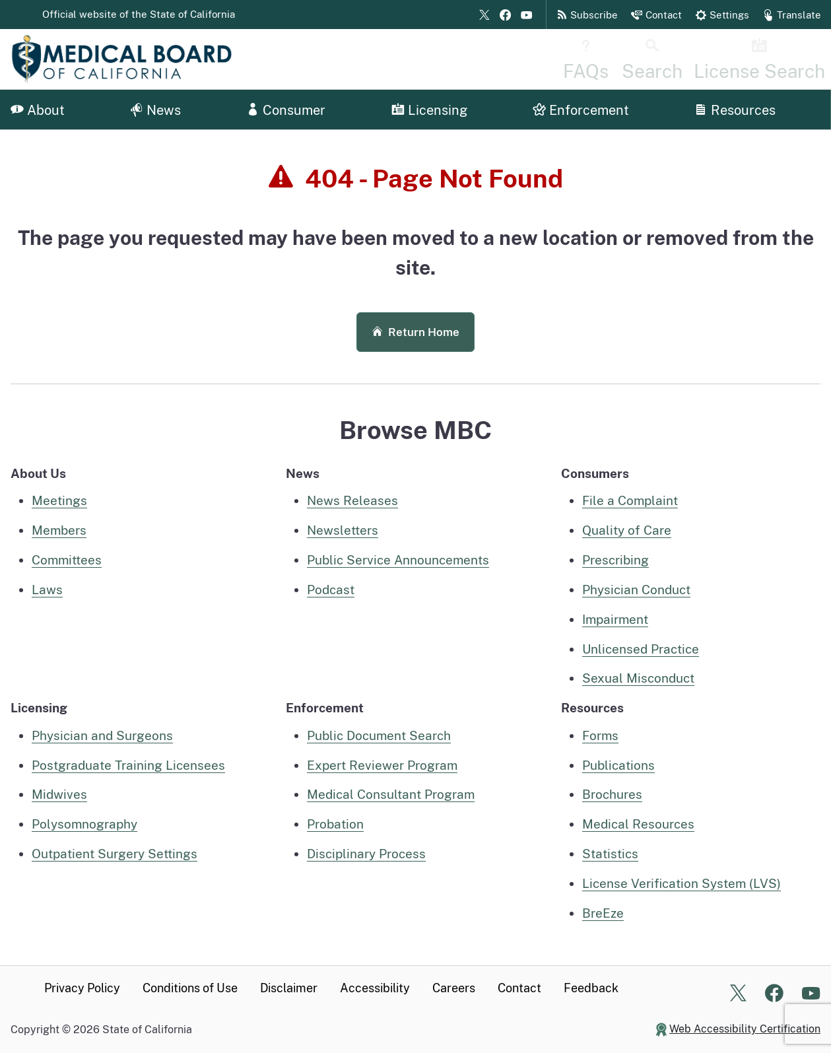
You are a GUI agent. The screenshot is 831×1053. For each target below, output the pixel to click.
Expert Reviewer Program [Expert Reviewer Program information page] (382, 765)
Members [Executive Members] (59, 530)
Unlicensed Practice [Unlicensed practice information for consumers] (640, 649)
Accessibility (375, 988)
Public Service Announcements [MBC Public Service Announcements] (398, 560)
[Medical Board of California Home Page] (143, 59)
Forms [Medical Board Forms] (600, 735)
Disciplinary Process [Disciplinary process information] (366, 853)
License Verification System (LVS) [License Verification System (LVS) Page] (681, 883)
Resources (735, 110)
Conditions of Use (190, 988)
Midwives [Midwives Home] (59, 794)
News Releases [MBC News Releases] (352, 500)
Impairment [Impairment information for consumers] (615, 619)
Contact (519, 988)
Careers (453, 988)
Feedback (591, 988)
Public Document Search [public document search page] (379, 735)
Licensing (429, 110)
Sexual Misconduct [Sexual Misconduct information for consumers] (638, 678)
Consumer (285, 110)
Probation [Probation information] (335, 824)
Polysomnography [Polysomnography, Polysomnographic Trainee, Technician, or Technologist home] (84, 824)
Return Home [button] (415, 332)
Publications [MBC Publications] (618, 765)
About (38, 110)
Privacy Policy (82, 988)
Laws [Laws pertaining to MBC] (47, 589)
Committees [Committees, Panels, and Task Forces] (67, 560)
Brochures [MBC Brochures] (612, 794)
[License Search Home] (779, 59)
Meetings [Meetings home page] (59, 500)
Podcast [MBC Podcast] (330, 589)
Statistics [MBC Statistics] (610, 853)
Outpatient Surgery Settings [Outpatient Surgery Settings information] (114, 853)
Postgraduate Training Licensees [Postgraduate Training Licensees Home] (128, 765)
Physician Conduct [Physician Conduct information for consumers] (636, 589)
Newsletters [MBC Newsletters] (342, 530)
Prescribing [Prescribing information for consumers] (615, 560)
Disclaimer (288, 988)
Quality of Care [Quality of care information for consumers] (626, 530)
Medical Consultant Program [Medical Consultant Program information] (391, 794)
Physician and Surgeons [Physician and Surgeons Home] (102, 735)
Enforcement (581, 110)
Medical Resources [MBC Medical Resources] (638, 824)
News (155, 110)
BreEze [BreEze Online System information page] (603, 913)
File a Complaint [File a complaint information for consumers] (630, 500)
